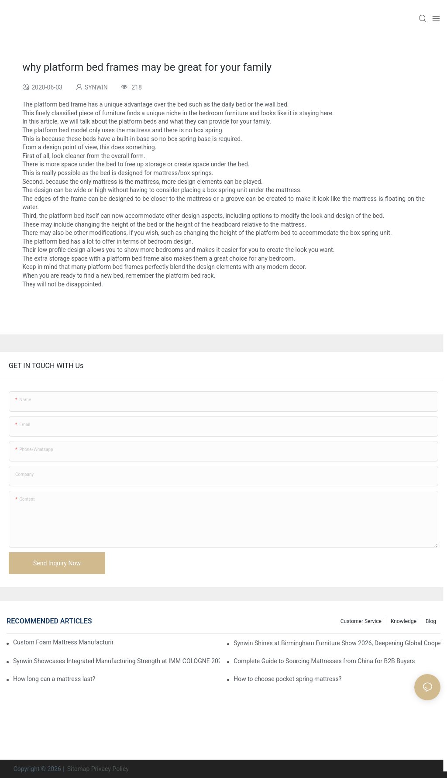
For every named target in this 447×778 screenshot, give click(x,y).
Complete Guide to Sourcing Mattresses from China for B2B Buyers (324, 661)
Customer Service (361, 621)
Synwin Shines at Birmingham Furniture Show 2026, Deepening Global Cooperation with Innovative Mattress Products (337, 643)
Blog (431, 621)
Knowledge (403, 621)
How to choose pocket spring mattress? (287, 678)
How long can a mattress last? (54, 678)
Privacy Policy (110, 768)
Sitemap (77, 768)
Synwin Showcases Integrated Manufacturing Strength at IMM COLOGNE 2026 (116, 661)
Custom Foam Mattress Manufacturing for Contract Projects (63, 642)
